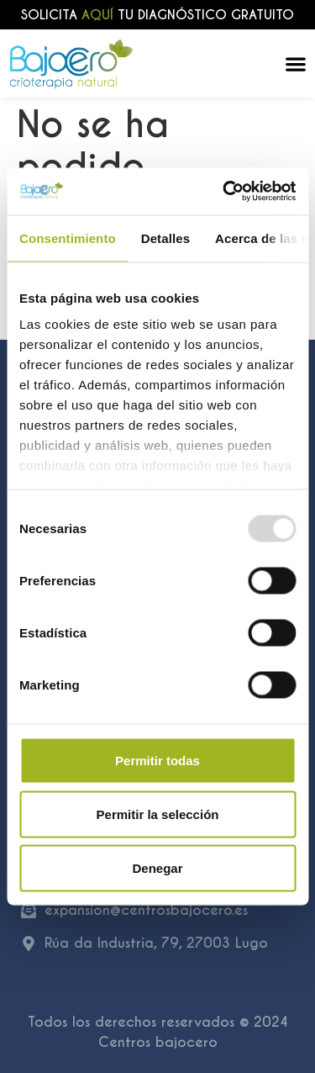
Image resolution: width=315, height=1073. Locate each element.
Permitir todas (157, 760)
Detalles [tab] (165, 237)
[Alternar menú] (296, 64)
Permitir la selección (158, 813)
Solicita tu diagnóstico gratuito (157, 15)
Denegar (157, 867)
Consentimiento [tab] (67, 237)
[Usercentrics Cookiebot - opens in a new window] (224, 192)
